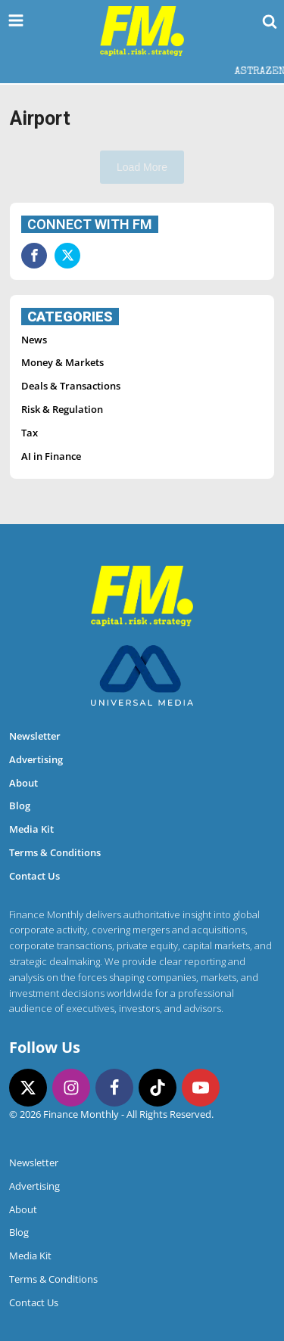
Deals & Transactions (70, 386)
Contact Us (34, 876)
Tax (29, 432)
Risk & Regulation (62, 409)
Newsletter (35, 736)
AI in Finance (51, 456)
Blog (19, 805)
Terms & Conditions (55, 852)
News (34, 339)
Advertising (36, 759)
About (23, 783)
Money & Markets (62, 362)
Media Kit (31, 829)
